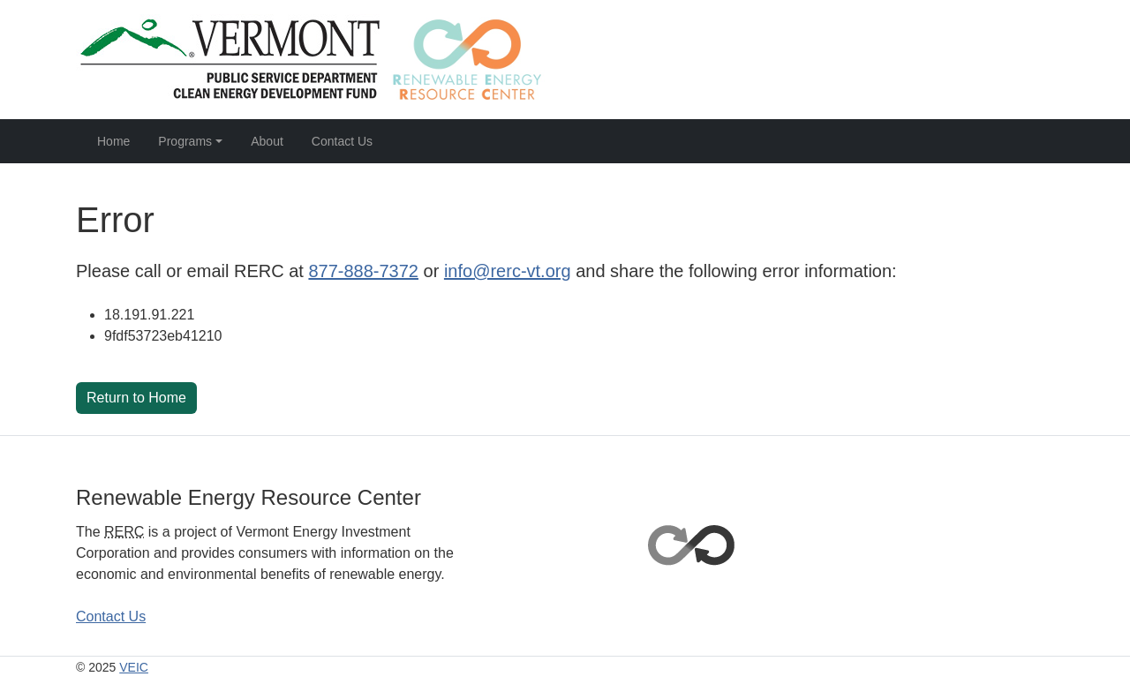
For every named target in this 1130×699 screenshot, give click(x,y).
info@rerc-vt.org (507, 271)
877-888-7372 (363, 271)
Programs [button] (185, 141)
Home (113, 141)
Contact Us (342, 141)
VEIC (133, 667)
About (267, 141)
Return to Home (136, 397)
